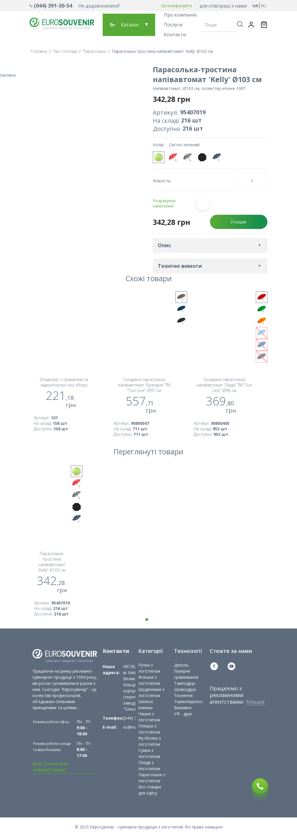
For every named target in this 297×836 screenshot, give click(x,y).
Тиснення (183, 695)
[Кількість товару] (252, 180)
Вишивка (182, 707)
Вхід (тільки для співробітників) (50, 766)
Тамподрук (184, 683)
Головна (39, 51)
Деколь (181, 665)
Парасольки (94, 51)
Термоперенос (188, 701)
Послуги (173, 24)
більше (255, 701)
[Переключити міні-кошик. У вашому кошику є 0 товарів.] (263, 25)
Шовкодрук (185, 689)
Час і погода (65, 51)
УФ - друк (183, 713)
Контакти (175, 34)
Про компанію (180, 15)
